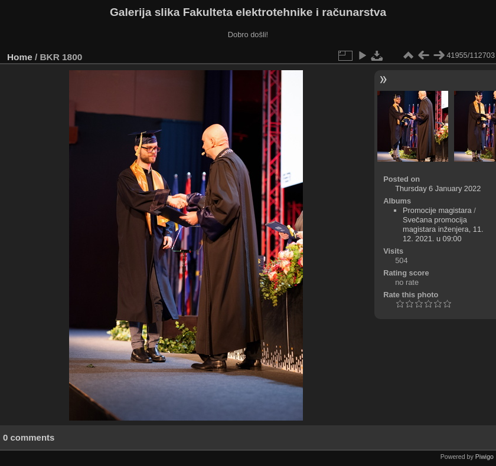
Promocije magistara (437, 210)
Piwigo (484, 456)
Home (19, 57)
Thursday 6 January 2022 (438, 188)
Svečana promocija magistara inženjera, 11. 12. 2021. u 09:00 (443, 229)
